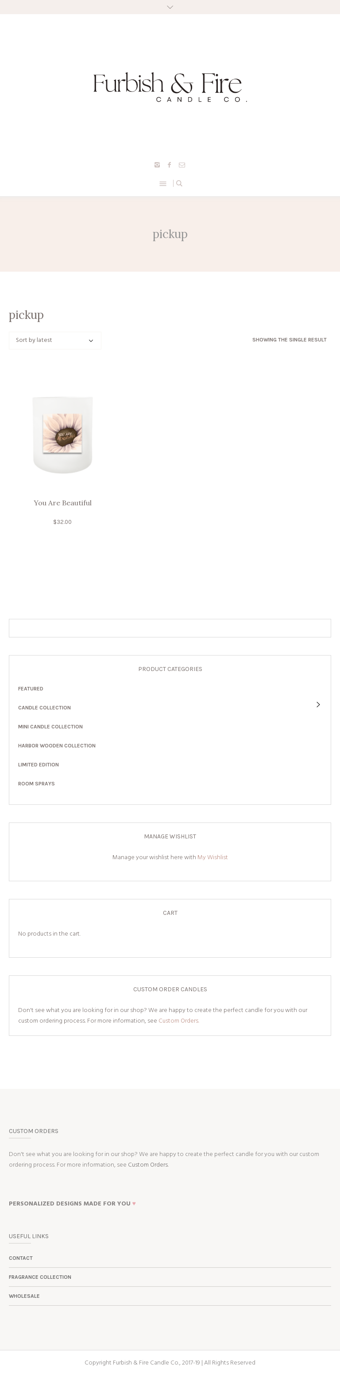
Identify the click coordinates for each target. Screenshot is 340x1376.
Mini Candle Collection (50, 727)
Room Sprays (36, 784)
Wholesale (24, 1296)
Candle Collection (44, 708)
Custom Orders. (178, 1021)
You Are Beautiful (63, 502)
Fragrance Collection (40, 1277)
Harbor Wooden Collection (57, 746)
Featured (30, 689)
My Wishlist (212, 858)
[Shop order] (55, 340)
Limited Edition (38, 765)
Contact (21, 1258)
